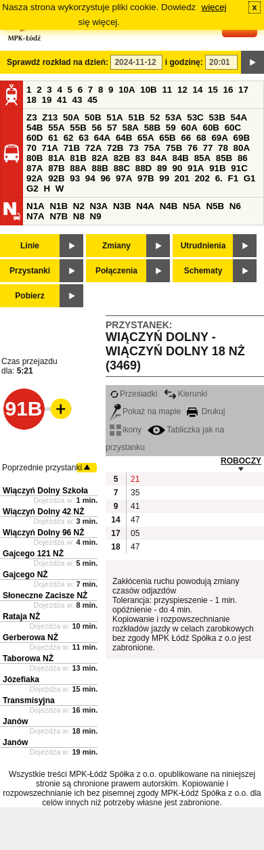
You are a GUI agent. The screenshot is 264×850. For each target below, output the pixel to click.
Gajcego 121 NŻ (33, 553)
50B (93, 117)
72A (93, 148)
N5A (192, 206)
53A (173, 117)
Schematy (203, 270)
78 (223, 148)
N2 (79, 206)
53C (195, 117)
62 (69, 138)
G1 (250, 178)
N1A (35, 206)
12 (182, 90)
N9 (96, 216)
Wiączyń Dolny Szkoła (45, 490)
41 (62, 100)
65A (145, 138)
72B (115, 148)
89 (162, 168)
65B (167, 138)
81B (78, 158)
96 (105, 178)
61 (53, 138)
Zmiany (116, 245)
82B (122, 158)
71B (72, 148)
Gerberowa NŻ (30, 637)
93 (75, 178)
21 (135, 479)
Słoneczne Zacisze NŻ (45, 595)
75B (174, 148)
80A (242, 148)
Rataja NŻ (21, 616)
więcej (214, 7)
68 (201, 138)
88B (99, 168)
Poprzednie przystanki (42, 467)
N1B (58, 206)
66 (186, 138)
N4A (145, 206)
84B (180, 158)
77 (208, 148)
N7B (58, 216)
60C (233, 127)
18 (31, 100)
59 (171, 127)
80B (34, 158)
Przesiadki (133, 394)
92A (34, 178)
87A (34, 168)
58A (131, 127)
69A (219, 138)
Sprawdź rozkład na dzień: (57, 62)
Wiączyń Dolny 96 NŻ (44, 532)
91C (239, 168)
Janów (15, 721)
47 (135, 519)
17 (243, 90)
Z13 (50, 117)
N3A (99, 206)
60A (189, 127)
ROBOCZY (241, 461)
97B (145, 178)
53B (216, 117)
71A (50, 148)
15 (213, 90)
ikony (125, 429)
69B (242, 138)
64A (102, 138)
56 (96, 127)
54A (239, 117)
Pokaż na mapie (145, 411)
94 (90, 178)
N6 (235, 206)
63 (84, 138)
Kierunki (185, 394)
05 (135, 533)
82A (99, 158)
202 (202, 178)
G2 (32, 188)
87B (56, 168)
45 (92, 100)
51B (136, 117)
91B (217, 168)
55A (56, 127)
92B (56, 178)
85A (202, 158)
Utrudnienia (203, 245)
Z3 (31, 117)
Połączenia (116, 270)
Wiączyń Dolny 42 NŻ (44, 511)
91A (196, 168)
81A (56, 158)
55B (78, 127)
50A (71, 117)
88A (78, 168)
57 (112, 127)
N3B (122, 206)
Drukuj (206, 411)
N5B (215, 206)
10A (126, 90)
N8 (79, 216)
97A (124, 178)
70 (31, 148)
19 (47, 100)
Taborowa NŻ (28, 658)
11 (167, 90)
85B (224, 158)
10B (148, 90)
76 (193, 148)
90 (177, 168)
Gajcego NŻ (25, 574)
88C (122, 168)
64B (124, 138)
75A (152, 148)
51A (114, 117)
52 (155, 117)
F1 (232, 178)
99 (164, 178)
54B (34, 127)
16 (228, 90)
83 (140, 158)
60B (211, 127)
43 (77, 100)
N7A (35, 216)
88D (143, 168)
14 (198, 90)
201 (182, 178)
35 (135, 492)
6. (219, 178)
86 (243, 158)
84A (158, 158)
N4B (169, 206)
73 (134, 148)
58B (152, 127)
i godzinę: (184, 62)
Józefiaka (21, 679)
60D (34, 138)
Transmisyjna (29, 700)
